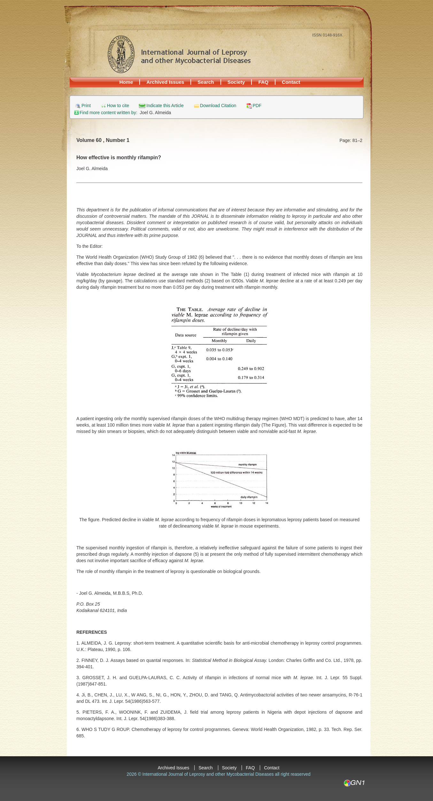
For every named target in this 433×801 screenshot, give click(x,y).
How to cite (118, 105)
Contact (291, 82)
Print (86, 105)
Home (126, 82)
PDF (256, 105)
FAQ (263, 82)
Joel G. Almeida (155, 112)
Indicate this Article (165, 105)
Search (205, 82)
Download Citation (218, 105)
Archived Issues (165, 82)
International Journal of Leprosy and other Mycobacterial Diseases (179, 54)
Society (236, 82)
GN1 (354, 783)
